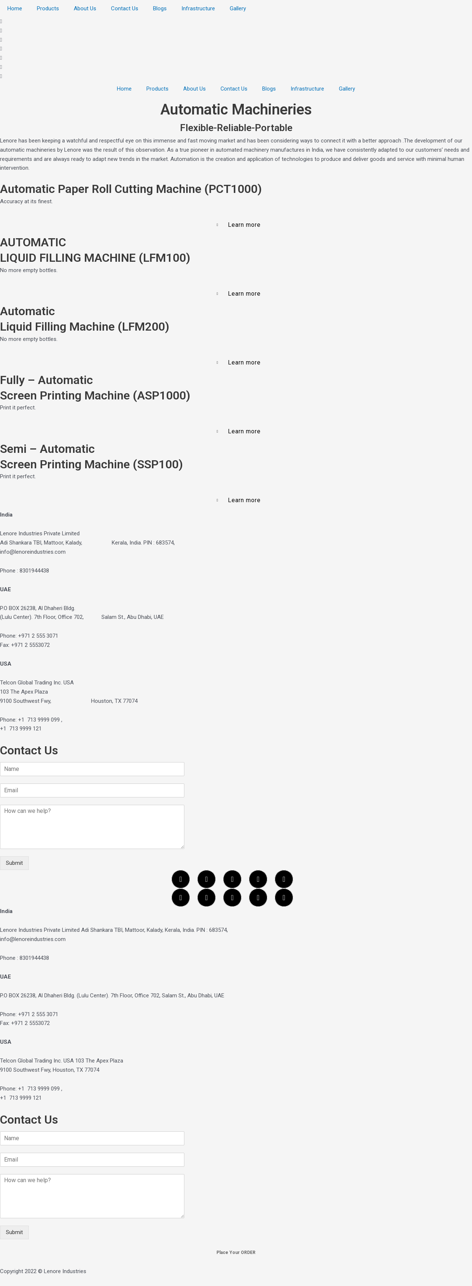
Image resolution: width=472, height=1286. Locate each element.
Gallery (238, 8)
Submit (14, 863)
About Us (85, 8)
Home (14, 8)
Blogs (160, 8)
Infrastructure (198, 8)
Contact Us (124, 8)
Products (48, 8)
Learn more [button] (244, 224)
